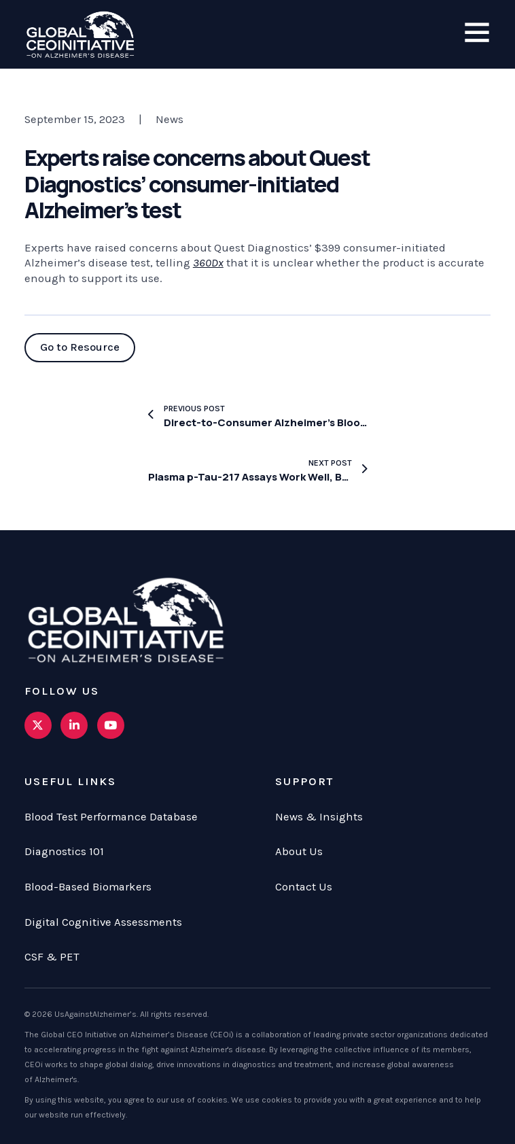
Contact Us (303, 886)
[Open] (477, 33)
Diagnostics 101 (64, 851)
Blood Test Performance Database (111, 816)
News (169, 119)
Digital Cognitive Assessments (103, 922)
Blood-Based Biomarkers (88, 886)
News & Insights (319, 816)
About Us (299, 851)
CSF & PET (51, 956)
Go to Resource (80, 347)
